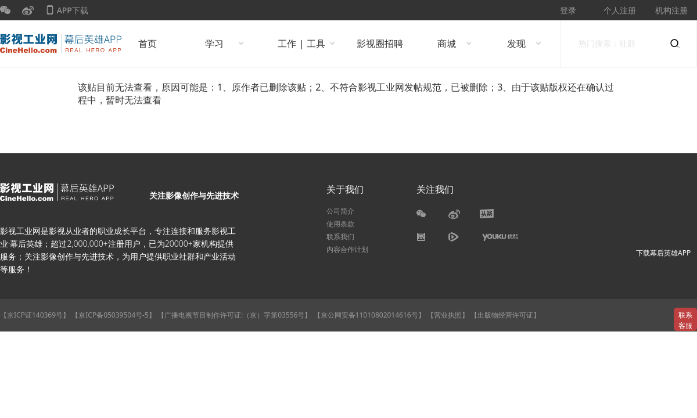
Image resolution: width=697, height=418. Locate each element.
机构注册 (671, 10)
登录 (568, 10)
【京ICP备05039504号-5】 (114, 315)
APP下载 (66, 12)
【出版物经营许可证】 (505, 315)
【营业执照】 (448, 315)
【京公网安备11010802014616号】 (369, 315)
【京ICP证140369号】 (35, 315)
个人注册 (619, 10)
